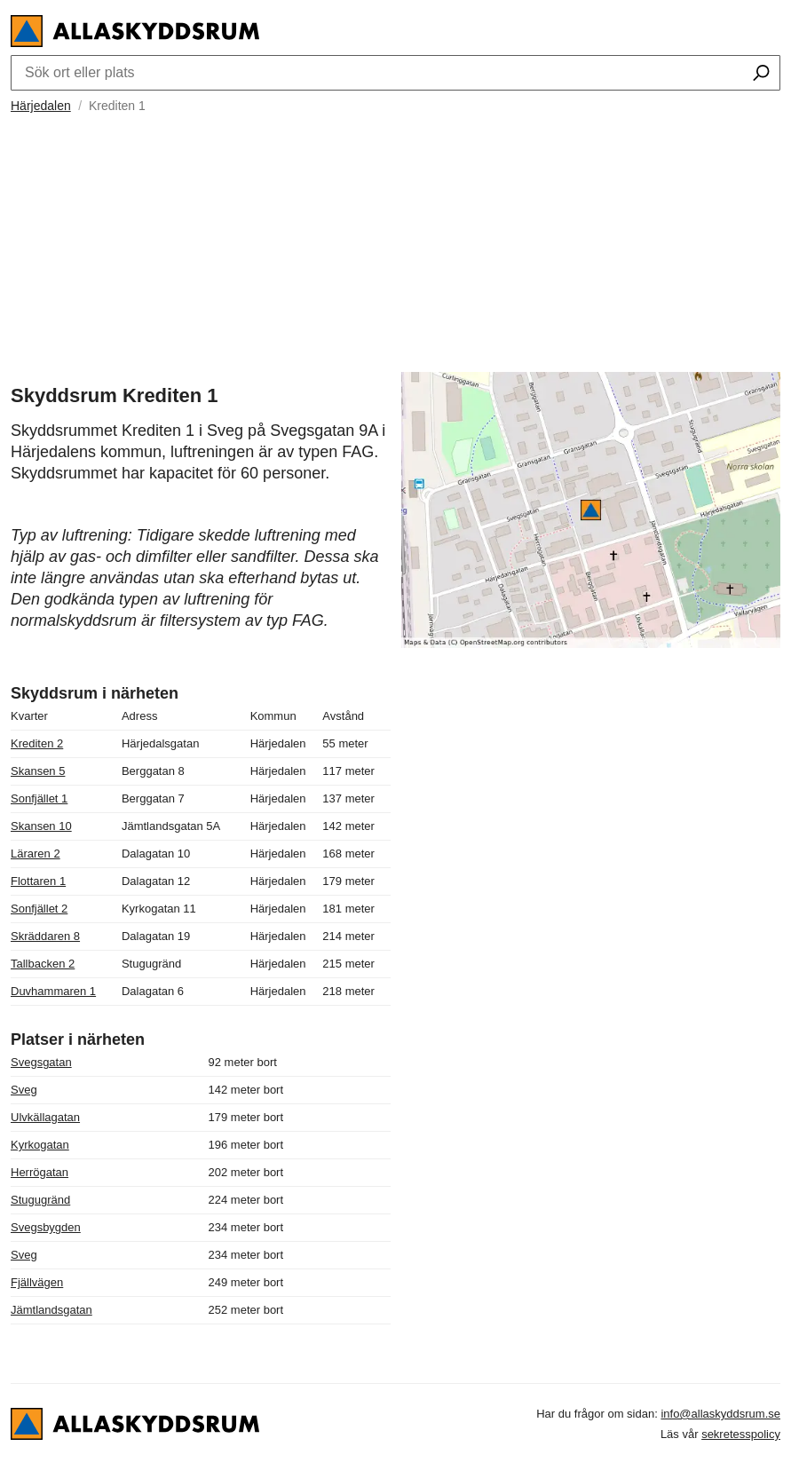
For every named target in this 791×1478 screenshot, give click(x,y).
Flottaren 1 (38, 881)
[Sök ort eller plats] (761, 74)
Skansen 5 (38, 771)
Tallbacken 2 (43, 963)
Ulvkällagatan (45, 1117)
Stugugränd (40, 1199)
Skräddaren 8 (45, 936)
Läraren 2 (35, 853)
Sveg (24, 1089)
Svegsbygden (46, 1227)
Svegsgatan (41, 1062)
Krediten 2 (37, 743)
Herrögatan (39, 1172)
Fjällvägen (37, 1282)
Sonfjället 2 (39, 908)
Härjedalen (41, 106)
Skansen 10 (41, 826)
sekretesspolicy (740, 1434)
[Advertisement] (395, 240)
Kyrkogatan (40, 1144)
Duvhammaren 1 (53, 991)
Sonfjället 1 (39, 798)
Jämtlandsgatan (51, 1309)
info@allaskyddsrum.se (720, 1413)
